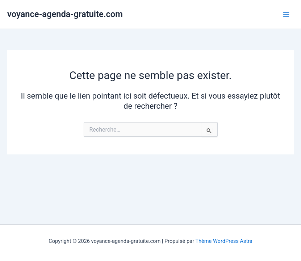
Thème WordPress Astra (223, 241)
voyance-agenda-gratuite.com (65, 14)
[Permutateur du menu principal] (286, 14)
